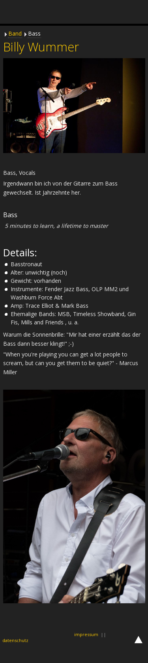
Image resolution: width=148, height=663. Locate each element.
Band (15, 33)
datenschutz (15, 640)
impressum (86, 634)
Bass (34, 33)
